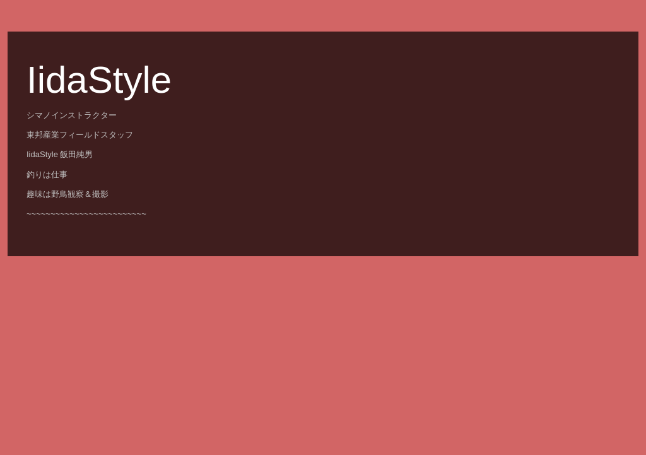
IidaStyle (99, 80)
